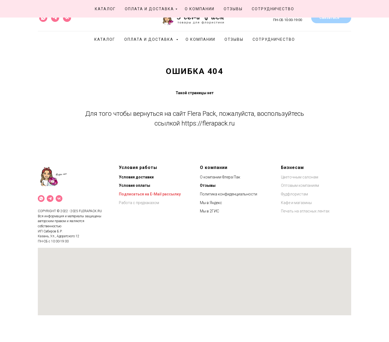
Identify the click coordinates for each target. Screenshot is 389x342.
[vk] (67, 18)
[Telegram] (50, 198)
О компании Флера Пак (220, 177)
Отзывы (233, 39)
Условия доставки (136, 177)
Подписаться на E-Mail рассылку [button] (150, 194)
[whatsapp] (43, 18)
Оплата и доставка (149, 39)
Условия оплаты (134, 185)
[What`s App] (41, 198)
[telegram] (55, 18)
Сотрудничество (274, 39)
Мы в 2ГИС (209, 211)
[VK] (59, 198)
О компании (200, 39)
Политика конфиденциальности (228, 194)
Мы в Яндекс (211, 203)
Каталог (104, 39)
